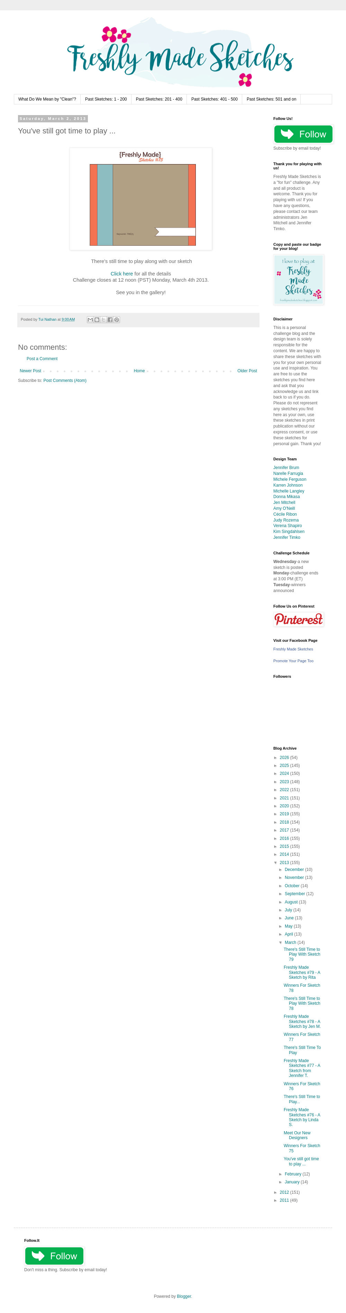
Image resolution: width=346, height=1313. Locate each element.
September (295, 893)
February (293, 1174)
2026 (285, 757)
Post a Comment (42, 358)
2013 (285, 862)
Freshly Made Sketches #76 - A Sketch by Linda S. (302, 1117)
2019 (285, 814)
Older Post (247, 370)
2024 (285, 773)
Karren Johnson (288, 485)
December (295, 869)
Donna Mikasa (286, 496)
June (290, 918)
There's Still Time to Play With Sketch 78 (302, 1003)
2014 (285, 854)
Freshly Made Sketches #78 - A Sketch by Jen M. (302, 1021)
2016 (285, 838)
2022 (285, 789)
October (293, 885)
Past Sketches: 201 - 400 (159, 99)
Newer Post (30, 370)
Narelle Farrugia (288, 473)
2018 (285, 822)
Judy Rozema (286, 520)
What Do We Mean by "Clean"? (47, 99)
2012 (285, 1192)
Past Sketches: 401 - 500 (214, 99)
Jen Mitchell (284, 502)
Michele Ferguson (289, 479)
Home (139, 370)
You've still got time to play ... (301, 1161)
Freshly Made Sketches (293, 649)
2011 (285, 1200)
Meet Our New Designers (297, 1135)
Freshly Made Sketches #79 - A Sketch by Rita (302, 972)
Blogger (184, 1296)
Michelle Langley (288, 491)
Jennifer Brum (286, 467)
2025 (285, 765)
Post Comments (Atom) (64, 380)
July (289, 910)
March (291, 942)
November (295, 877)
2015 (285, 846)
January (293, 1182)
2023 (285, 781)
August (292, 902)
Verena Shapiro (287, 525)
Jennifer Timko (286, 537)
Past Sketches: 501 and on (271, 99)
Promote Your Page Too (293, 661)
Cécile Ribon (285, 514)
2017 (285, 830)
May (289, 926)
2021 (285, 798)
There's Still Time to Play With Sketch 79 (302, 954)
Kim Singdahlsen (288, 531)
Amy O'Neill (284, 508)
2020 (285, 806)
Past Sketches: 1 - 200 (106, 99)
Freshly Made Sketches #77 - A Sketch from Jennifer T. (302, 1068)
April (289, 934)
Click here (122, 273)
